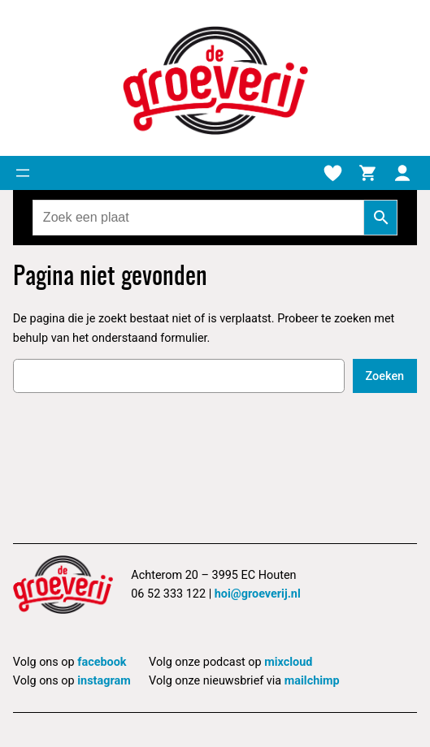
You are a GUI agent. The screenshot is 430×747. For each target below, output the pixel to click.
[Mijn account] (402, 173)
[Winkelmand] (367, 173)
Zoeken (385, 376)
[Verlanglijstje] (332, 173)
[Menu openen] (23, 173)
